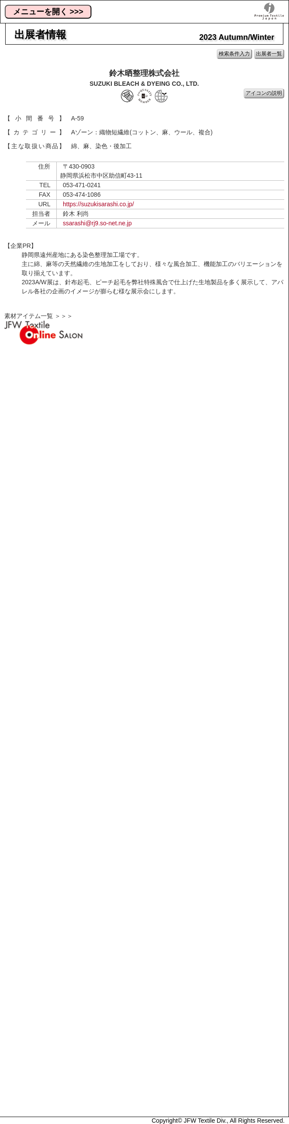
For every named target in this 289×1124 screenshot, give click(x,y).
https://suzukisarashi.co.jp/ (98, 204)
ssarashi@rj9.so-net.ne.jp (97, 223)
